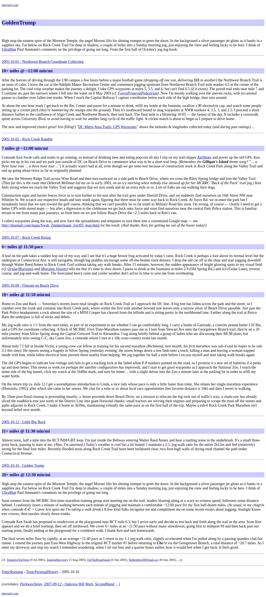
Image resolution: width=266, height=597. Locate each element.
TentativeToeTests (18, 559)
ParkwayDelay (31, 584)
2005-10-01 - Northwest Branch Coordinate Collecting (43, 62)
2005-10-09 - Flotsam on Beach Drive (30, 285)
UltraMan (9, 49)
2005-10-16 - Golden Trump (23, 465)
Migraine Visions (53, 269)
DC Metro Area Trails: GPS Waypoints (107, 127)
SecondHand (104, 584)
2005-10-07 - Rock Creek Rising (26, 237)
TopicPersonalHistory (42, 572)
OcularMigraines (20, 269)
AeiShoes (204, 157)
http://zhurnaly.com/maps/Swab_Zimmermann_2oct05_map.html (51, 225)
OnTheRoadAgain (98, 559)
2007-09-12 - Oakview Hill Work (68, 584)
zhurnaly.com (10, 5)
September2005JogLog (143, 559)
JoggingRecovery (57, 559)
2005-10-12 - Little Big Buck (24, 422)
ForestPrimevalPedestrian (137, 93)
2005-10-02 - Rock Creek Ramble (27, 139)
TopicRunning (12, 572)
